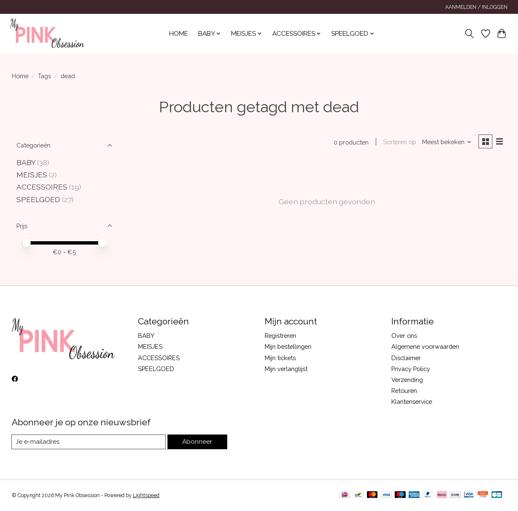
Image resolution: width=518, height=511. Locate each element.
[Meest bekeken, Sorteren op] (445, 142)
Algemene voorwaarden (425, 346)
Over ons (404, 335)
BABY (26, 162)
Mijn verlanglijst (286, 368)
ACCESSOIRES (41, 186)
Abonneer (198, 441)
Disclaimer (406, 357)
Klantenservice (411, 401)
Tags (44, 75)
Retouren (404, 390)
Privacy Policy (410, 368)
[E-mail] (89, 442)
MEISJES (31, 174)
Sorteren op (398, 142)
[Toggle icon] (469, 33)
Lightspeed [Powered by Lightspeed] (146, 495)
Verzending (407, 379)
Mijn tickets (280, 357)
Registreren (280, 335)
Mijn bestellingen (288, 346)
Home (178, 33)
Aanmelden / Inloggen (476, 7)
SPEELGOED (38, 199)
